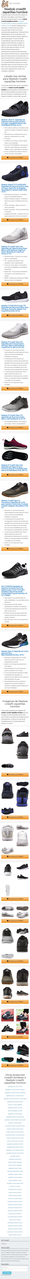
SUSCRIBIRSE (6, 1272)
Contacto (3, 1243)
